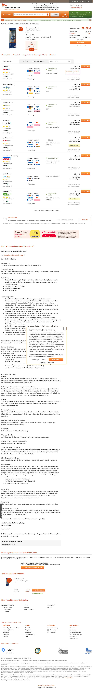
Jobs (26, 636)
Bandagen (32, 23)
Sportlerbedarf (24, 23)
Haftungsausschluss (75, 632)
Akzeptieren (55, 359)
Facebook (51, 630)
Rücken (50, 607)
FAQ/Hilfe (28, 630)
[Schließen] (90, 20)
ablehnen (43, 339)
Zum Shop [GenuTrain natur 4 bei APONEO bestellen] (85, 66)
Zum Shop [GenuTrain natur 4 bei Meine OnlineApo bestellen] (85, 84)
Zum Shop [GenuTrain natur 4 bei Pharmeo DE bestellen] (85, 102)
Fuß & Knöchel (29, 609)
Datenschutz (42, 362)
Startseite (4, 23)
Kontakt (27, 628)
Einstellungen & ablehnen (39, 359)
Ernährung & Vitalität (13, 23)
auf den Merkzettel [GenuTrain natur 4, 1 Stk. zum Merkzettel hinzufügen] (81, 46)
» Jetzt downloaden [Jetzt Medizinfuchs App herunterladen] (76, 8)
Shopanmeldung (30, 634)
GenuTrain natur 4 (19, 579)
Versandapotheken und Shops (11, 628)
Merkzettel (73, 13)
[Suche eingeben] (29, 14)
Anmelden (65, 14)
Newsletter (28, 632)
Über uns (72, 628)
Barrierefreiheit (74, 639)
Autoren (5, 636)
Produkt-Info (16, 55)
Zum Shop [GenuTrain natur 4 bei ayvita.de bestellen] (85, 173)
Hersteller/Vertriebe (8, 630)
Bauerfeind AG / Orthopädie (33, 30)
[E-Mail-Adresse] (67, 219)
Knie (37, 23)
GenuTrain (29, 28)
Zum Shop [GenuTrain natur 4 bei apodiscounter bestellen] (85, 137)
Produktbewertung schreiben (32, 567)
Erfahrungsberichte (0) (40, 55)
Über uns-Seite (69, 678)
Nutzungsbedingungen (76, 634)
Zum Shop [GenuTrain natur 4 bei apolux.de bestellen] (85, 191)
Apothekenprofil (7, 79)
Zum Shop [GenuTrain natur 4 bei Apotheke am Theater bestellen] (85, 155)
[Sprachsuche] (47, 14)
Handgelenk (51, 605)
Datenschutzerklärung (50, 341)
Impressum (51, 362)
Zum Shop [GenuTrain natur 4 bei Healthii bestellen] (85, 120)
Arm (26, 605)
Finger (27, 607)
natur (35, 28)
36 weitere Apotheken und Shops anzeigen (46, 210)
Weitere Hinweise (74, 145)
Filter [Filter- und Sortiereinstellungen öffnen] (25, 61)
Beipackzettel (27, 55)
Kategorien (7, 14)
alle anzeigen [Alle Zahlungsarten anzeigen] (31, 79)
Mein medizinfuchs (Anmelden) (80, 1)
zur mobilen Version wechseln (46, 685)
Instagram (51, 632)
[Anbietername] (58, 61)
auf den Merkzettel (38, 593)
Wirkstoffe (6, 632)
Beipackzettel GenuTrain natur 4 (14, 255)
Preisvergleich (6, 55)
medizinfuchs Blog (52, 628)
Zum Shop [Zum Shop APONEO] (77, 42)
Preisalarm (53, 55)
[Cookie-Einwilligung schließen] (65, 328)
